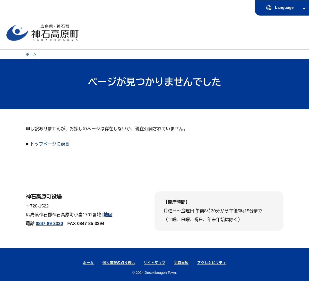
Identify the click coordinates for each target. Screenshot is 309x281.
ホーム (31, 54)
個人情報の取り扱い (118, 263)
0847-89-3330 (49, 223)
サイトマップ (154, 263)
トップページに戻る (50, 144)
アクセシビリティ (211, 263)
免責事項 (181, 263)
